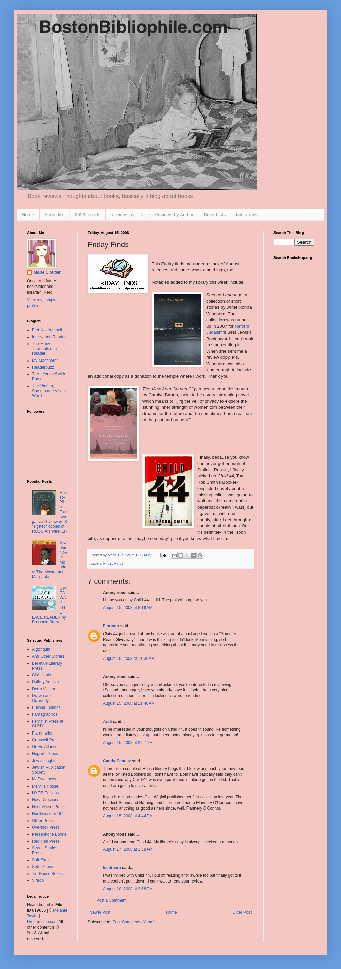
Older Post (242, 912)
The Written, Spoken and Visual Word (49, 390)
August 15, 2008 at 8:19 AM (127, 607)
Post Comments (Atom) (133, 922)
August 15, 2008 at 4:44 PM (128, 816)
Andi (107, 721)
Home (28, 214)
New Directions (45, 799)
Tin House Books (47, 873)
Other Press (43, 820)
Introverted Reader (49, 336)
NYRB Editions (45, 793)
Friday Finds (113, 563)
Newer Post (99, 912)
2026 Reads (87, 214)
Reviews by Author (174, 214)
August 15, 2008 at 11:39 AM (129, 658)
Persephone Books (49, 834)
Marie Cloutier (47, 272)
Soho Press (42, 866)
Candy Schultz (117, 761)
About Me (54, 214)
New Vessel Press (48, 806)
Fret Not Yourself (47, 330)
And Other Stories (48, 656)
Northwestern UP (47, 813)
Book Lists (215, 214)
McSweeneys (44, 779)
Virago (38, 880)
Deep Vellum (43, 689)
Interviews (246, 214)
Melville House (45, 786)
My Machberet (45, 360)
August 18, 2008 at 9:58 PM (128, 889)
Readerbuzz (43, 367)
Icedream (112, 867)
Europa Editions (46, 707)
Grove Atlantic (44, 746)
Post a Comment (111, 900)
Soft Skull (40, 860)
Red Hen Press (45, 841)
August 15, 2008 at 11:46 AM (129, 703)
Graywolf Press (45, 740)
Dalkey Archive (45, 681)
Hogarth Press (45, 753)
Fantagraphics (45, 714)
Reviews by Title (127, 214)
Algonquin (41, 649)
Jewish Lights (44, 760)
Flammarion (42, 733)
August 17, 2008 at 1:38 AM (127, 849)
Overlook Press (46, 827)
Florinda (111, 626)
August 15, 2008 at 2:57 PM (128, 742)
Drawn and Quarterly (42, 698)
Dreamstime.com (42, 921)
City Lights (41, 675)
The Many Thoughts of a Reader (44, 348)
